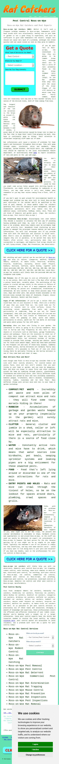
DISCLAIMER (53, 16)
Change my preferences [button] (35, 755)
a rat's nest (38, 190)
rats (20, 33)
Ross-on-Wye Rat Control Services (21, 629)
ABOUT (40, 16)
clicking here (9, 620)
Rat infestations (10, 142)
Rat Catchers (9, 739)
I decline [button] (35, 750)
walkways (16, 334)
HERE (35, 153)
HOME (30, 16)
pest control (47, 581)
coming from (36, 192)
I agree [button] (35, 744)
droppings (34, 188)
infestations (9, 231)
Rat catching (9, 257)
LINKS (35, 16)
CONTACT (46, 16)
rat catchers (50, 204)
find (10, 591)
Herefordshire (20, 583)
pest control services (43, 606)
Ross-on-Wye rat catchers (14, 566)
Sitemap (5, 737)
